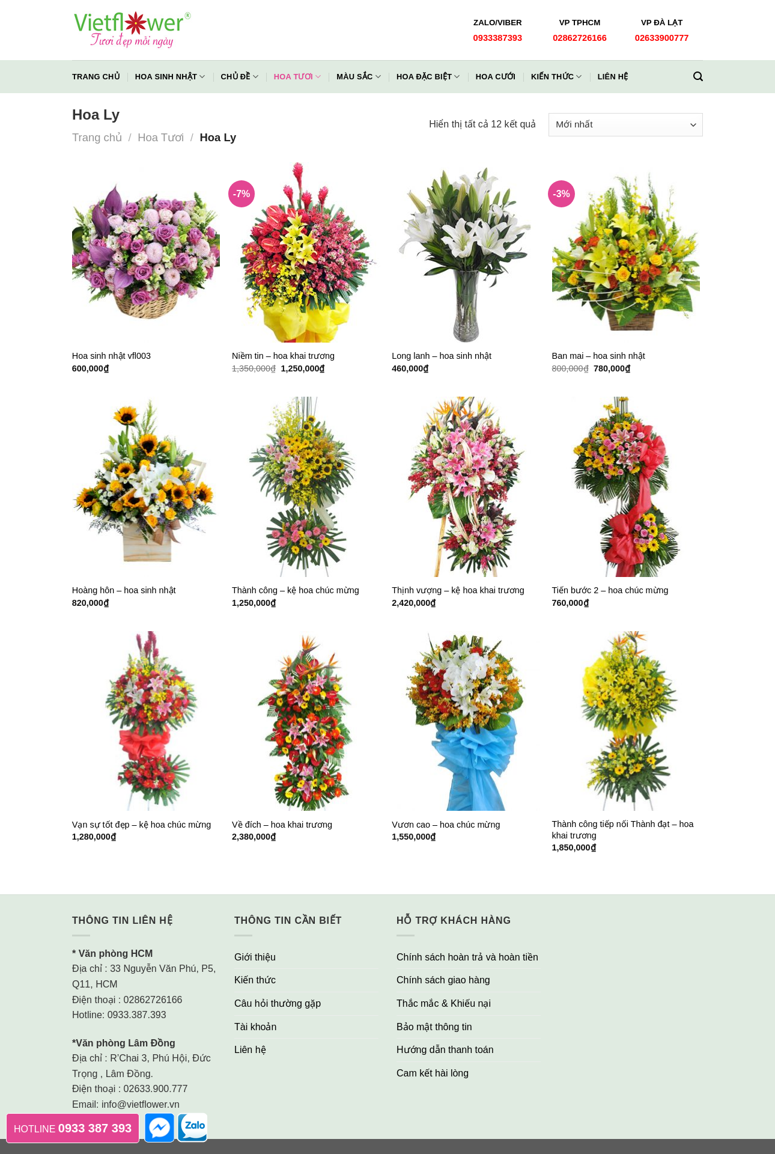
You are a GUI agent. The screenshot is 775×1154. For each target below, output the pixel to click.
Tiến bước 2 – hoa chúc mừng (610, 590)
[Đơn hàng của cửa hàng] (626, 124)
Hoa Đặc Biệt (428, 76)
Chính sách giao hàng (443, 980)
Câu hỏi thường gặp (277, 1003)
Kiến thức (556, 76)
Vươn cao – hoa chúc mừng (446, 824)
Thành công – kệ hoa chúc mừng (295, 590)
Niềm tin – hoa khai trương (283, 356)
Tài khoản (255, 1027)
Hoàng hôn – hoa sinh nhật (124, 590)
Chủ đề (239, 76)
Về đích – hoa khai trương (282, 824)
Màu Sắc (358, 76)
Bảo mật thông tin (434, 1027)
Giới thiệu (255, 957)
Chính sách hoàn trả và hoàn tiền (467, 957)
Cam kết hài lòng (433, 1073)
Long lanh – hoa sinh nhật (441, 356)
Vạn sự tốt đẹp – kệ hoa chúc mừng (141, 824)
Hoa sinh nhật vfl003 (111, 356)
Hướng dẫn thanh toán (445, 1050)
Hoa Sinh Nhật (170, 76)
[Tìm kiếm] (698, 76)
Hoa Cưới (495, 76)
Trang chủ (96, 76)
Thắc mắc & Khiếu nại (444, 1003)
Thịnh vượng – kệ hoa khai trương (458, 590)
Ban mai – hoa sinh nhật (598, 356)
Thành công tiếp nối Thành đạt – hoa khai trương (623, 829)
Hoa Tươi (297, 76)
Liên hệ (613, 76)
